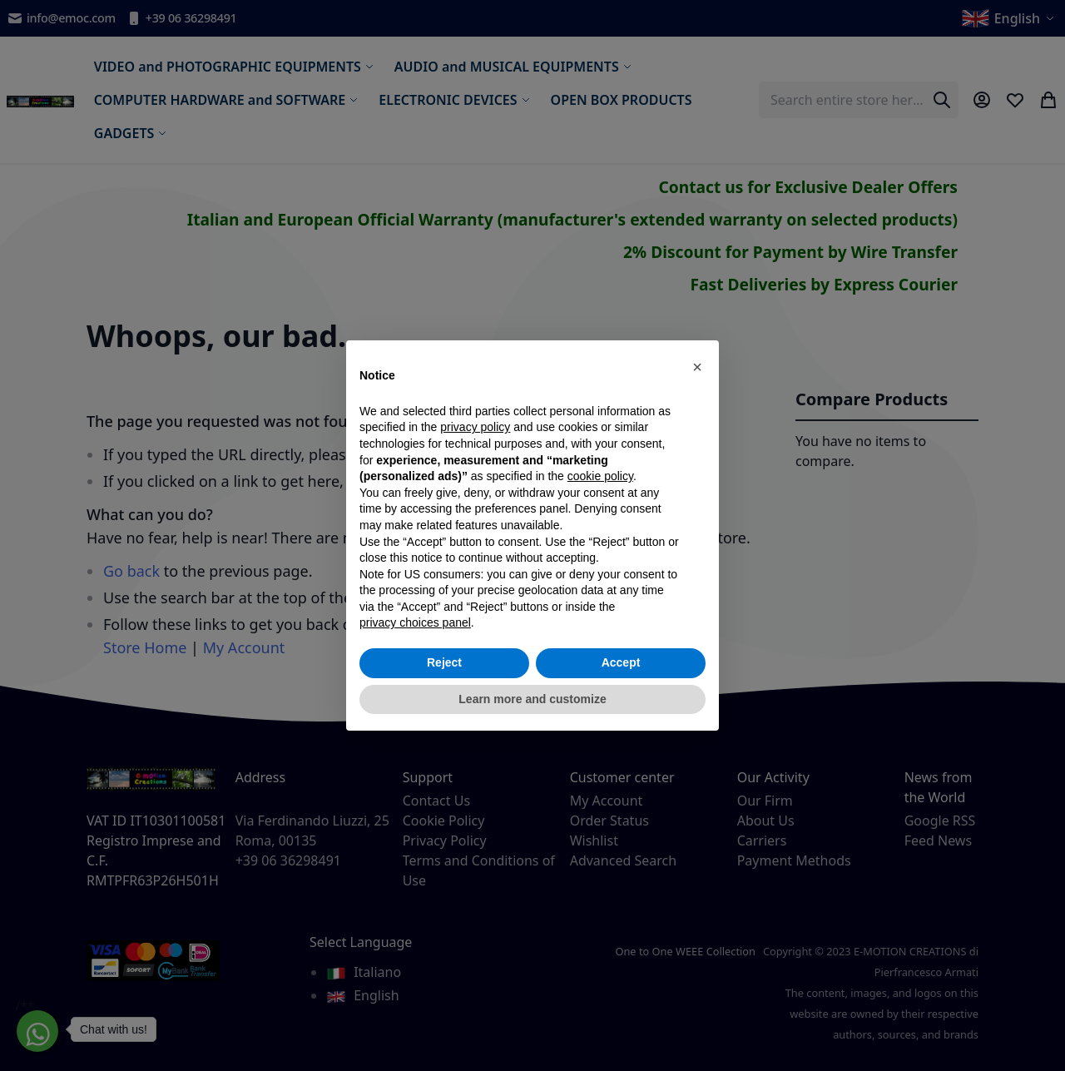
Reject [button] (444, 662)
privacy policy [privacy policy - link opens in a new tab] (475, 427)
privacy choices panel (415, 622)
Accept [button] (621, 662)
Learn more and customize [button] (532, 699)
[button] (697, 367)
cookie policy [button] (600, 476)
